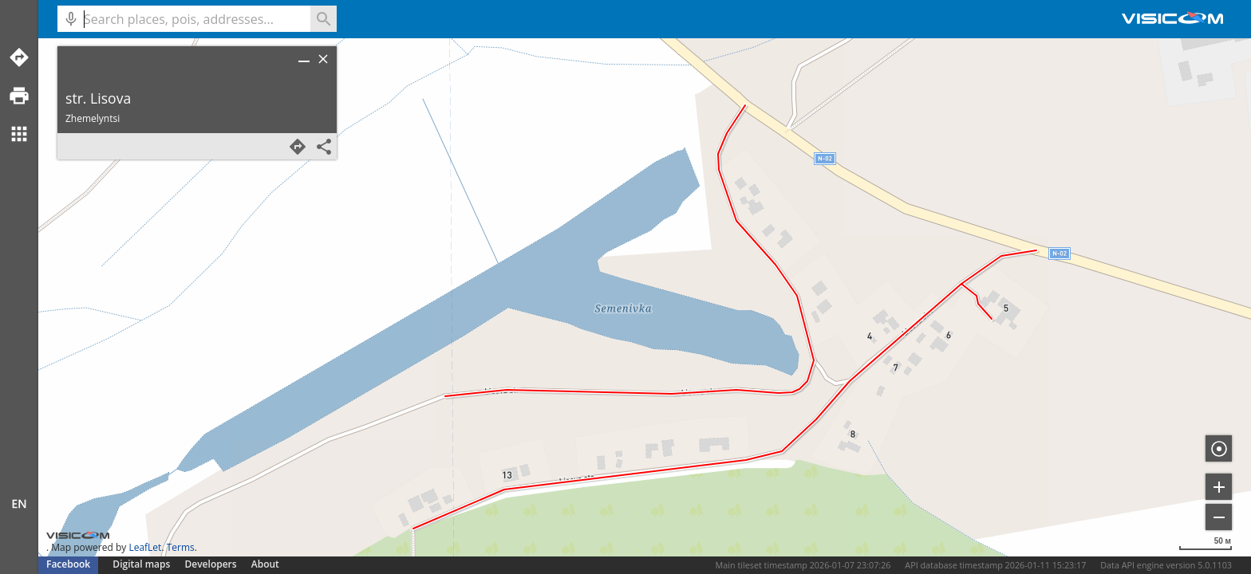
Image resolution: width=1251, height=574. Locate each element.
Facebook (68, 564)
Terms (181, 547)
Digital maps (142, 564)
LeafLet (144, 547)
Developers (211, 564)
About (265, 564)
